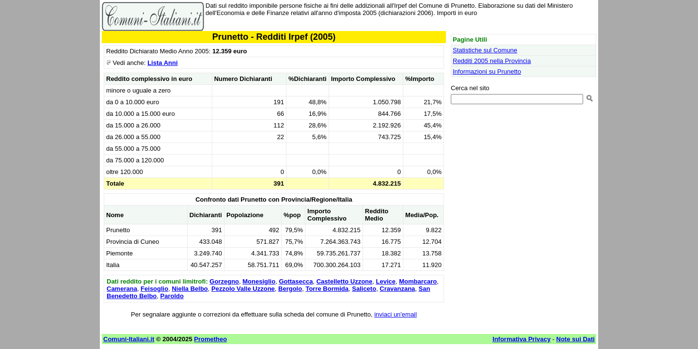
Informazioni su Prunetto (487, 71)
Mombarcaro (418, 281)
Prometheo (210, 339)
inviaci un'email (395, 314)
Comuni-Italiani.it (128, 339)
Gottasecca (296, 281)
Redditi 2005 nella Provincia (492, 60)
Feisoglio (154, 288)
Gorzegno (224, 281)
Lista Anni (162, 62)
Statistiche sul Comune (485, 50)
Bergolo (290, 288)
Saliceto (364, 288)
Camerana (122, 288)
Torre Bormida (327, 288)
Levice (386, 281)
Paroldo (172, 296)
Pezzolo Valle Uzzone (243, 288)
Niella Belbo (189, 288)
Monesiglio (258, 281)
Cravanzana (397, 288)
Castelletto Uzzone (345, 281)
